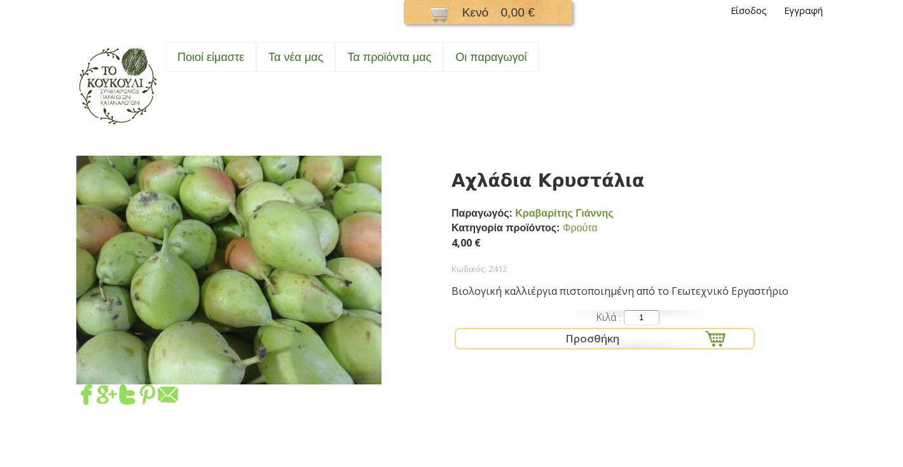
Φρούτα (580, 227)
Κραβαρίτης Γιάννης (564, 213)
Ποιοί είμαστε (210, 57)
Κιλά (607, 317)
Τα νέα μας (295, 57)
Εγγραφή (803, 10)
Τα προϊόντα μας (389, 57)
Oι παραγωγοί (491, 57)
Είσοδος (749, 10)
